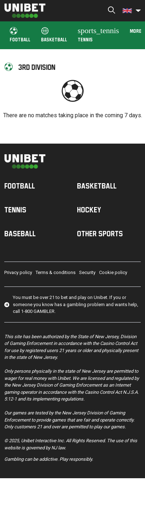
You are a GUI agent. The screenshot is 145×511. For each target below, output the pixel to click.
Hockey (89, 209)
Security (87, 272)
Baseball (20, 233)
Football (20, 34)
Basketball (54, 34)
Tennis (98, 34)
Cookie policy (113, 272)
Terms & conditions (56, 272)
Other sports (100, 233)
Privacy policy (18, 272)
